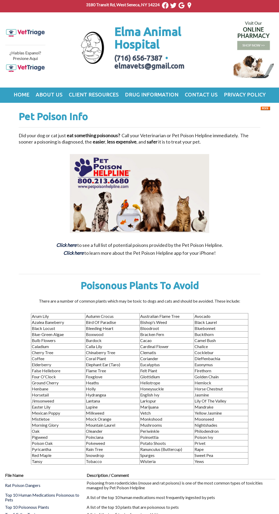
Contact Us (201, 94)
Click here (73, 253)
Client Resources (94, 94)
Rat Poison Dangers (22, 485)
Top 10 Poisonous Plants (27, 507)
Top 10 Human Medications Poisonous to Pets (42, 497)
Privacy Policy (245, 94)
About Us (49, 94)
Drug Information (151, 94)
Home (21, 94)
